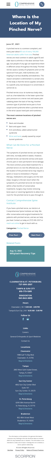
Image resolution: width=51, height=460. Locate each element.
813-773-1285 (25, 291)
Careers (25, 332)
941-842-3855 (25, 298)
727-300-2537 (25, 284)
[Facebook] (23, 319)
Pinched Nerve (23, 228)
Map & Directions (25, 361)
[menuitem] (10, 450)
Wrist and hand (15, 136)
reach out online (13, 223)
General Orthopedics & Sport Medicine (25, 336)
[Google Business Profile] (28, 319)
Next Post (36, 235)
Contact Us (25, 341)
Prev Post (14, 235)
